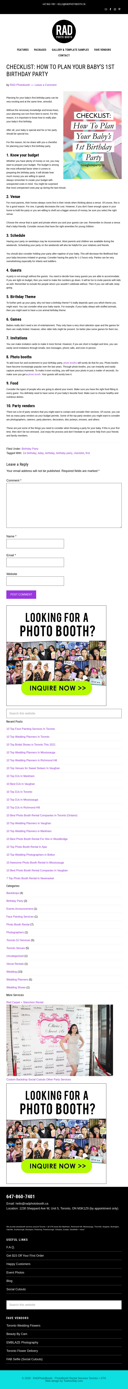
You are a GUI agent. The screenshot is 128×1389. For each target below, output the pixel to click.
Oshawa (58, 1230)
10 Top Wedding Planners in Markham (29, 831)
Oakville (9, 1230)
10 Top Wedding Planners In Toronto (27, 736)
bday (41, 453)
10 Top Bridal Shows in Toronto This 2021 (30, 744)
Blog (9, 1281)
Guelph (66, 1230)
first (88, 453)
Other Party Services (58, 1079)
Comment (13, 480)
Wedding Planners (17, 979)
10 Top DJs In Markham (20, 776)
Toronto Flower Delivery (22, 1351)
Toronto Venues (15, 948)
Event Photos (15, 1272)
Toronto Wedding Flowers (23, 1325)
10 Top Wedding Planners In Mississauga (30, 752)
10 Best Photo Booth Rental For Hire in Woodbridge (37, 839)
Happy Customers (18, 1264)
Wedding (11, 971)
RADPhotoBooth (42, 1378)
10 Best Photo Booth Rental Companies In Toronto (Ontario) (41, 815)
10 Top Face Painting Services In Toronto (30, 728)
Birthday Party (30, 448)
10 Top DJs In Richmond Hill (23, 807)
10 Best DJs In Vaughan (20, 784)
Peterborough (48, 1230)
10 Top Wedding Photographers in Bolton (30, 854)
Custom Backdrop (17, 1079)
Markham (66, 1227)
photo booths (70, 362)
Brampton (30, 1230)
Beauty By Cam (16, 1334)
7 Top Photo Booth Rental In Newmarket (30, 878)
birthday (50, 453)
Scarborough (19, 1230)
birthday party (64, 453)
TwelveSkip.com (73, 1380)
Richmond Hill (76, 1227)
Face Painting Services (20, 916)
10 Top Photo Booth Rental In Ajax (26, 846)
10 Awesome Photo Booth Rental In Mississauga (35, 862)
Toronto (93, 1378)
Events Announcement (19, 908)
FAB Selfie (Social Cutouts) (24, 1359)
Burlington (114, 1227)
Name (11, 536)
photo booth (34, 374)
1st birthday (29, 453)
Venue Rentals (15, 963)
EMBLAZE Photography (22, 1342)
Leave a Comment (45, 85)
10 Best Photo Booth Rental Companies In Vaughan (37, 870)
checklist (79, 453)
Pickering (38, 1230)
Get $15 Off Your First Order (25, 1255)
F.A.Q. (10, 1247)
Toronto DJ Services (18, 940)
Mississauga (88, 1227)
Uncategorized (15, 956)
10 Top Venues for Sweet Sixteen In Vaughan (33, 768)
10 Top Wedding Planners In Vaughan (28, 823)
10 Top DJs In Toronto (19, 791)
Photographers (15, 932)
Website (11, 574)
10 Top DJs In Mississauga (22, 799)
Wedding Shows (16, 987)
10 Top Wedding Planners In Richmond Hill (31, 760)
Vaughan (106, 1227)
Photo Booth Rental (18, 924)
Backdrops (12, 893)
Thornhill (97, 1227)
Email (11, 555)
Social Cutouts (37, 1079)
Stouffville (74, 1230)
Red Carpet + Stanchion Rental (24, 1002)
